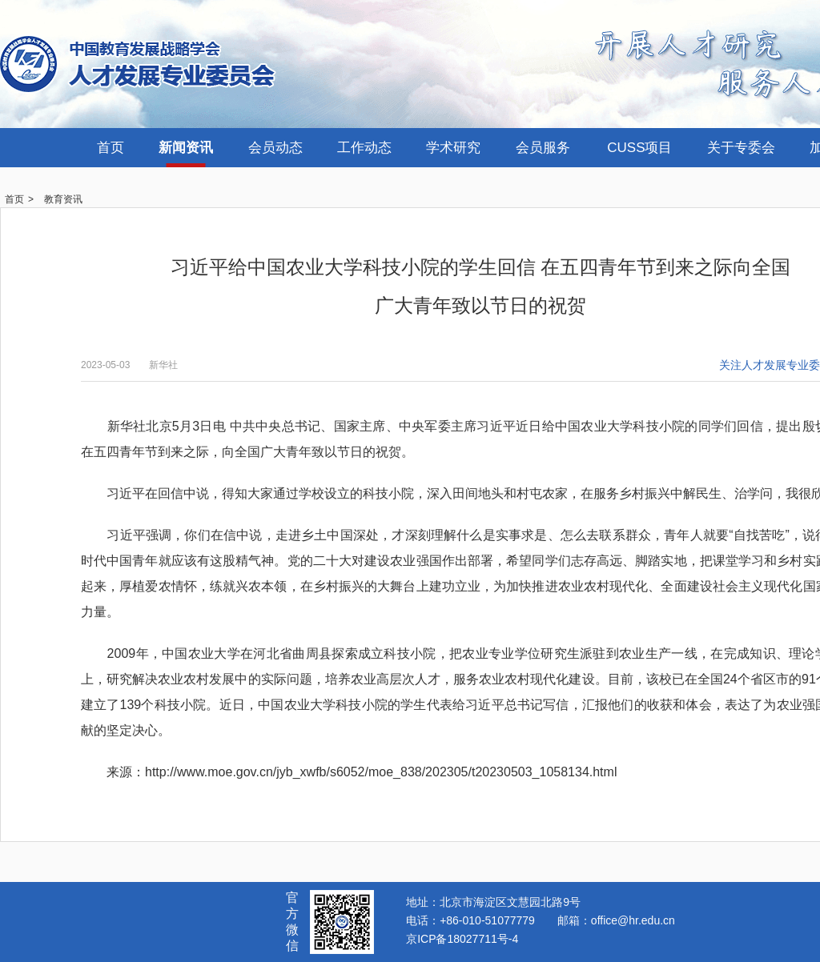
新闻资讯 (186, 147)
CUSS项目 (639, 147)
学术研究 (453, 147)
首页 (110, 147)
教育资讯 (63, 199)
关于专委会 (741, 147)
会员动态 (275, 147)
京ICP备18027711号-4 (462, 938)
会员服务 (543, 147)
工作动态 (364, 147)
